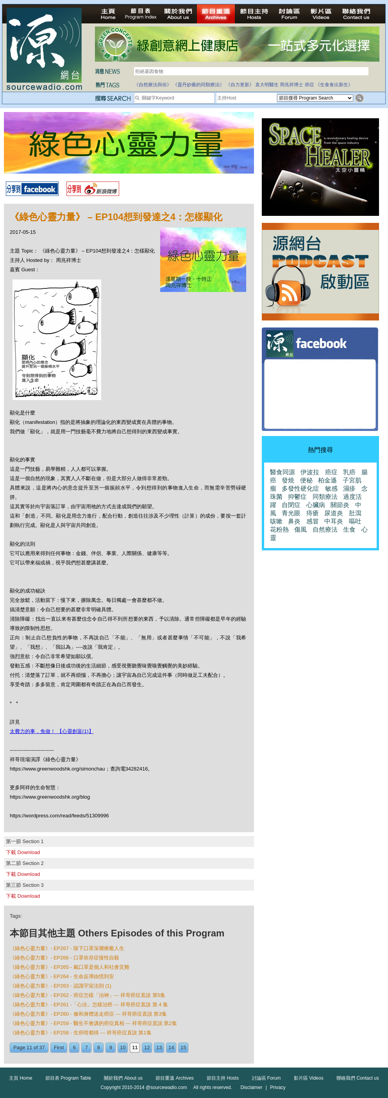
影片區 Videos (309, 1078)
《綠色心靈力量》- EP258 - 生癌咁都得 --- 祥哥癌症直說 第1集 (81, 1033)
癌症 (309, 84)
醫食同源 (282, 472)
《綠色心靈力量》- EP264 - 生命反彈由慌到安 (62, 976)
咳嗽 (276, 521)
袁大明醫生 (267, 84)
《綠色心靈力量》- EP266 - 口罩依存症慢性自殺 (64, 958)
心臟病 (315, 505)
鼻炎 (294, 521)
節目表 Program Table (68, 1078)
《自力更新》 (240, 84)
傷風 (300, 529)
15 (183, 1047)
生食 (349, 529)
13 (159, 1047)
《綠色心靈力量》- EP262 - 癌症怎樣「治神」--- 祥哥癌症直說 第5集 (87, 995)
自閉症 (291, 505)
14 (171, 1047)
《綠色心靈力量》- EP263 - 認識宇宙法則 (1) (60, 986)
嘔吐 (355, 521)
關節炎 (340, 505)
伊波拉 (309, 472)
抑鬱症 (297, 496)
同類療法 (325, 496)
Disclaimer (251, 1087)
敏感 (331, 488)
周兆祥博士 (291, 84)
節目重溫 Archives (174, 1078)
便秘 (306, 480)
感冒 (312, 521)
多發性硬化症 (300, 488)
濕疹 (349, 488)
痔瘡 (312, 513)
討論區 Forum (266, 1078)
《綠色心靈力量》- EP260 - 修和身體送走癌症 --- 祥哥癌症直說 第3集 (88, 1014)
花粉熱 (279, 529)
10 (122, 1047)
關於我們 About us (123, 1078)
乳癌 (349, 472)
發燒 (288, 480)
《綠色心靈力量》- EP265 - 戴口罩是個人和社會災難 (69, 967)
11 (135, 1047)
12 (147, 1047)
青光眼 (291, 513)
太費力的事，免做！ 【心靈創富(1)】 (52, 731)
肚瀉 (355, 513)
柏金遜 (327, 480)
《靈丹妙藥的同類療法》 (198, 84)
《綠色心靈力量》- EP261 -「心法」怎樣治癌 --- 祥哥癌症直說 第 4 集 (89, 1004)
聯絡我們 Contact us (357, 1078)
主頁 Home (20, 1078)
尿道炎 (333, 513)
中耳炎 (333, 521)
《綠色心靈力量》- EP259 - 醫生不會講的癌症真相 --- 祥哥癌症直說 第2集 (93, 1023)
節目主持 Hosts (223, 1078)
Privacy (277, 1087)
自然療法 (325, 529)
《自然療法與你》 (153, 84)
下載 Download (23, 852)
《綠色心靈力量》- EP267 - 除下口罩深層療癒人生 (67, 948)
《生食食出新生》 (334, 84)
